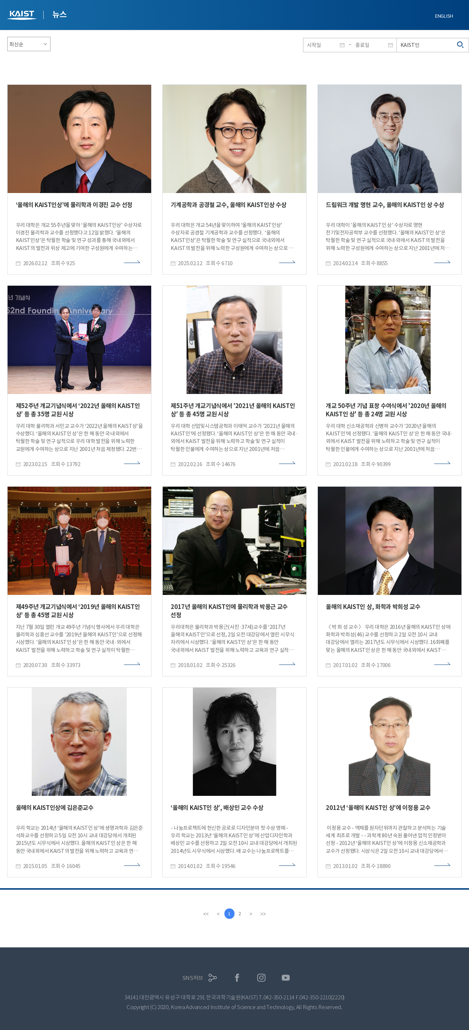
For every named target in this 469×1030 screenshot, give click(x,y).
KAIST (22, 16)
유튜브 (286, 978)
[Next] (251, 913)
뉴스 (59, 14)
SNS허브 (192, 977)
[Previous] (217, 913)
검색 (460, 45)
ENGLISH (444, 16)
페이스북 (237, 978)
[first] (205, 913)
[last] (263, 913)
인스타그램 (261, 978)
